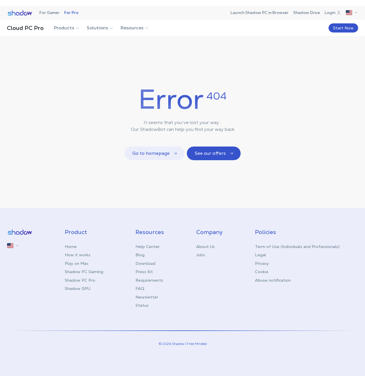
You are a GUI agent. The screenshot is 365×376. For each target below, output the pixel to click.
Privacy (262, 263)
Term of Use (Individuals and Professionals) (297, 246)
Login (333, 12)
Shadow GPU (77, 288)
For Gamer (49, 12)
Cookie (261, 271)
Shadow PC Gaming (84, 271)
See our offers (214, 153)
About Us (205, 246)
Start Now (343, 28)
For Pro (71, 12)
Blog (140, 254)
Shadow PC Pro (80, 280)
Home (71, 246)
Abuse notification (273, 280)
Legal (260, 254)
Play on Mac (76, 263)
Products (67, 28)
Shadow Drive (306, 12)
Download (145, 263)
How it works (77, 254)
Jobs (200, 254)
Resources (135, 28)
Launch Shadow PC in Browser (259, 12)
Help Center (147, 246)
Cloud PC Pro (25, 28)
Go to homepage (155, 153)
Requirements (149, 280)
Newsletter (146, 297)
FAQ (139, 288)
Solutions (100, 28)
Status (142, 305)
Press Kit (144, 271)
